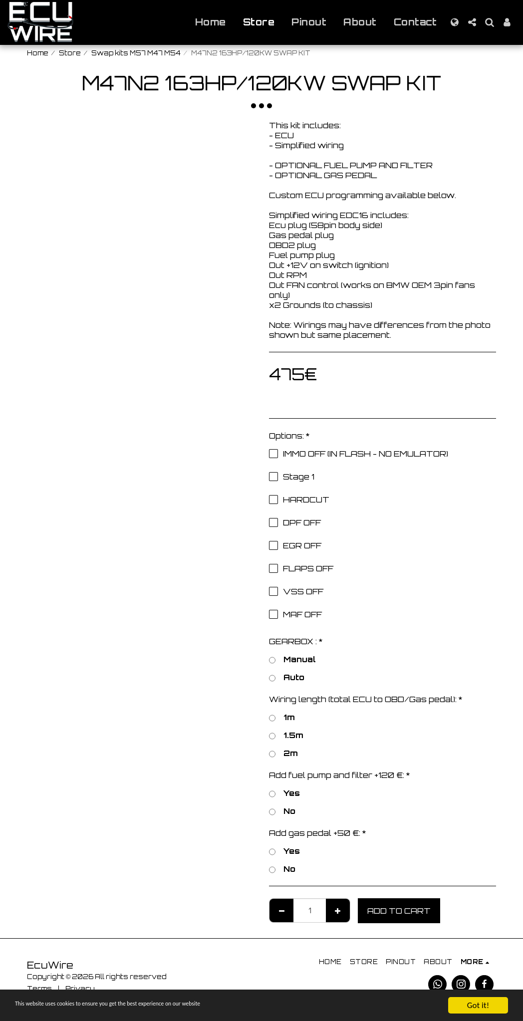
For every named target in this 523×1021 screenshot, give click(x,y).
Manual (292, 659)
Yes (284, 793)
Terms (39, 989)
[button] (472, 22)
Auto (286, 677)
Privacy (80, 989)
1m (282, 717)
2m (283, 753)
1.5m (286, 735)
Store (70, 53)
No (282, 811)
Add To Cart (399, 911)
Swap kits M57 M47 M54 (136, 53)
